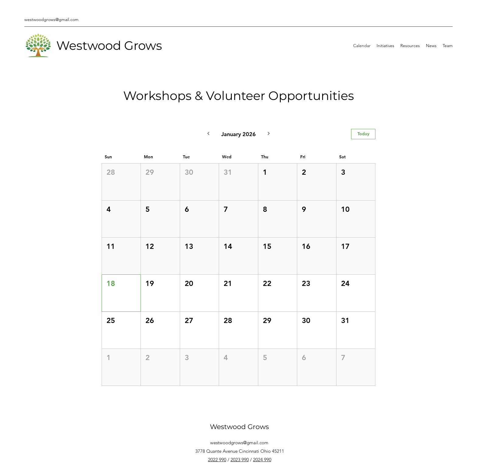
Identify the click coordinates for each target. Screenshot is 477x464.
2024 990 (262, 459)
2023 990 (240, 459)
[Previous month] (208, 134)
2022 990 (217, 459)
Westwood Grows (109, 45)
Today (363, 133)
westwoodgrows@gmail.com (51, 19)
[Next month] (269, 134)
